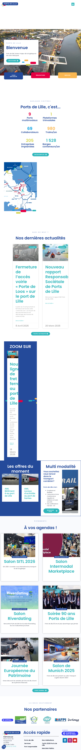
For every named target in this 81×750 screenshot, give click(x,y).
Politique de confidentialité (69, 743)
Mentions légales (52, 743)
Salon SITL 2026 (19, 549)
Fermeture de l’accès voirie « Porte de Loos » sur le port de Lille (26, 271)
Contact (75, 747)
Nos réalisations (48, 728)
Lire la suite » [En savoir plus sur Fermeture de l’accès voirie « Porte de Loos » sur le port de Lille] (20, 308)
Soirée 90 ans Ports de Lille (61, 603)
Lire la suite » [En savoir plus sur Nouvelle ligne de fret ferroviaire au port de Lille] (12, 431)
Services (27, 731)
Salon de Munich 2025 (61, 655)
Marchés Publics (48, 736)
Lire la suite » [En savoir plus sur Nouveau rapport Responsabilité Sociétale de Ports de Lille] (49, 290)
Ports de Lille (29, 728)
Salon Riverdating (19, 603)
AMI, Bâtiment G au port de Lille (9, 480)
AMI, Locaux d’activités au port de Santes (29, 481)
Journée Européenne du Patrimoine (19, 658)
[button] (72, 4)
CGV (67, 747)
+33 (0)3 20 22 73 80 (9, 734)
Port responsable (30, 734)
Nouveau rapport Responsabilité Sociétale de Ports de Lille (60, 267)
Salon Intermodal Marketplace (61, 554)
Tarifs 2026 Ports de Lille (49, 732)
